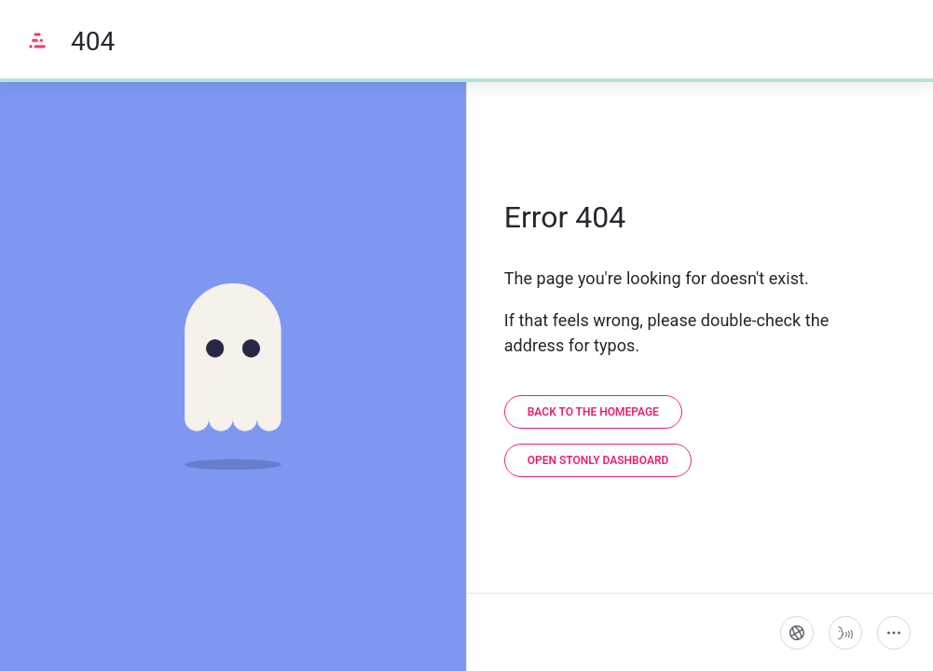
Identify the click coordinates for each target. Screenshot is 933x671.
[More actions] (894, 633)
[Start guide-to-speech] (845, 633)
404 (93, 41)
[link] (593, 412)
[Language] (797, 633)
